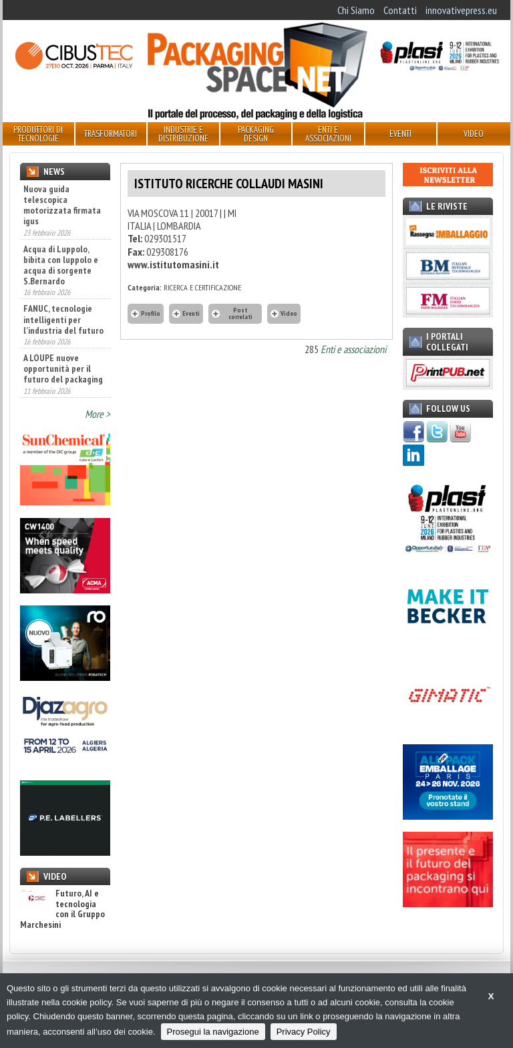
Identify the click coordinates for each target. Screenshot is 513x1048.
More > (97, 414)
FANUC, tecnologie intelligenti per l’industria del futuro (63, 319)
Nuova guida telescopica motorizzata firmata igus (62, 205)
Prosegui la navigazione (213, 1032)
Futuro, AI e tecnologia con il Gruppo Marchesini (62, 909)
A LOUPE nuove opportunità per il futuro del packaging (63, 368)
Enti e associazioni (353, 349)
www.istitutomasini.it (173, 264)
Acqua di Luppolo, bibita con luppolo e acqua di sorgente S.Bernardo (60, 265)
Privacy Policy (304, 1032)
